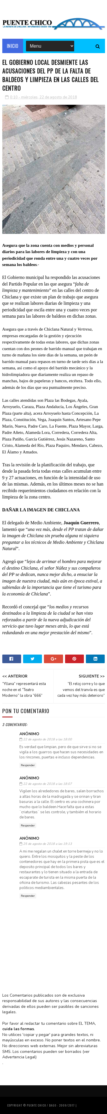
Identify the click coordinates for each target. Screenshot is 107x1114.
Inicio (13, 45)
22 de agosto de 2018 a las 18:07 (47, 784)
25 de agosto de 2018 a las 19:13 (47, 844)
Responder (28, 765)
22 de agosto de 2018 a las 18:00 (47, 739)
